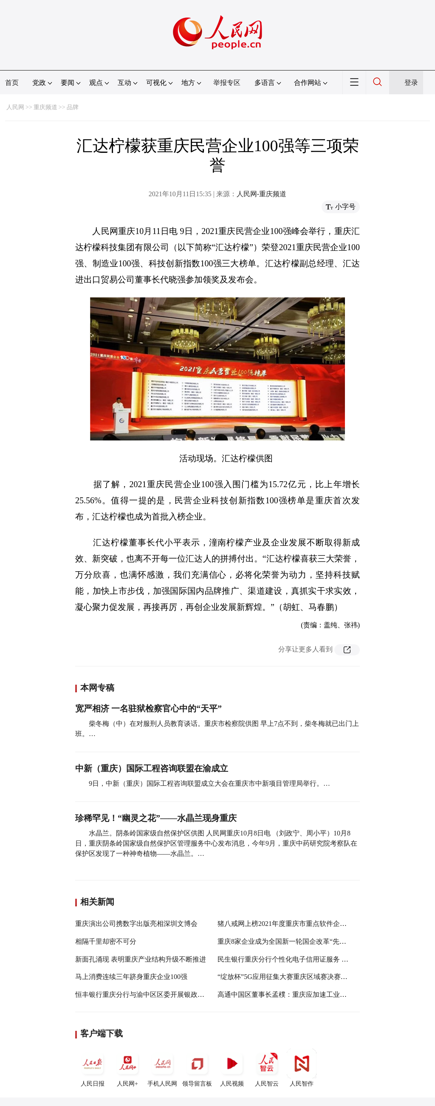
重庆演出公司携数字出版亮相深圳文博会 (136, 923)
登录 (411, 82)
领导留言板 (197, 1068)
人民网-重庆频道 (261, 194)
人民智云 (267, 1068)
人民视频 (232, 1068)
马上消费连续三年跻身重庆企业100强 (131, 976)
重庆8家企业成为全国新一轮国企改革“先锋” (283, 941)
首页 (12, 82)
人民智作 (301, 1068)
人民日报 (92, 1068)
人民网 (15, 107)
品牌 (73, 107)
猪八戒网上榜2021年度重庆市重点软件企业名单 (289, 923)
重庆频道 (45, 107)
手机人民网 (162, 1068)
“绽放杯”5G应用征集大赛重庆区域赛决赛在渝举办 (293, 976)
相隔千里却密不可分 (105, 941)
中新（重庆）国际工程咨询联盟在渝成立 (151, 768)
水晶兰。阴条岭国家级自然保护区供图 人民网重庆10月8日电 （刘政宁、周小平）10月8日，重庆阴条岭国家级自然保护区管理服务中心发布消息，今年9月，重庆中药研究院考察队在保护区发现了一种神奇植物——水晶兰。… (216, 843)
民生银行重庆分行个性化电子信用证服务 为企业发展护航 (303, 959)
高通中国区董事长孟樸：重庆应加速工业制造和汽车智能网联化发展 (319, 994)
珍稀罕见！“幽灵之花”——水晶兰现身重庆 (156, 818)
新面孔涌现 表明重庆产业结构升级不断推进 (140, 959)
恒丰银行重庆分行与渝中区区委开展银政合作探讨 (150, 994)
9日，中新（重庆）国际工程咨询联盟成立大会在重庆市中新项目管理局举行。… (209, 783)
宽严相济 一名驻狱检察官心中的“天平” (148, 708)
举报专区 (226, 82)
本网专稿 (97, 687)
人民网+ (127, 1068)
